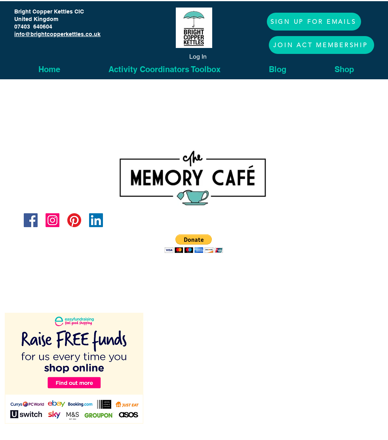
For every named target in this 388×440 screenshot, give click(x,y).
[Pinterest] (74, 220)
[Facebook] (31, 220)
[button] (314, 22)
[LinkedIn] (96, 220)
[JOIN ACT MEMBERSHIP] (321, 45)
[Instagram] (52, 220)
